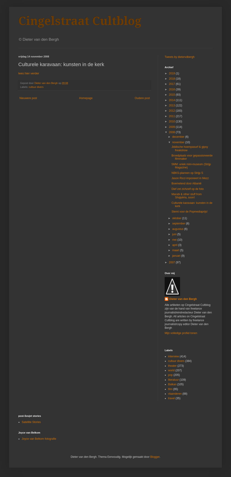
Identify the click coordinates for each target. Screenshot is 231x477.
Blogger (155, 456)
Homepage (86, 98)
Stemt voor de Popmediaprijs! (189, 211)
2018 (172, 78)
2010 (172, 121)
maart (176, 250)
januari (176, 255)
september (179, 223)
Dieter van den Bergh (183, 299)
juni (174, 234)
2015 (172, 94)
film (170, 389)
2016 (172, 89)
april (175, 245)
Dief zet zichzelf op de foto (188, 189)
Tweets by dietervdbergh (180, 57)
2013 (172, 105)
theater (172, 365)
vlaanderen (175, 393)
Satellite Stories (31, 422)
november (178, 142)
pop (170, 375)
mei (174, 239)
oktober (177, 218)
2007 (172, 262)
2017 (172, 84)
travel (171, 398)
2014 (172, 100)
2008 (172, 132)
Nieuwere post (28, 98)
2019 (172, 73)
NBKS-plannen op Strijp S (187, 173)
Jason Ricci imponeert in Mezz (190, 178)
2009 (172, 127)
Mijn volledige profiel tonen (181, 333)
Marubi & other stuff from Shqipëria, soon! (187, 196)
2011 (172, 116)
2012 (172, 110)
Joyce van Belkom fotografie (39, 438)
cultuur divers (36, 87)
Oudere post (142, 98)
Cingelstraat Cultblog (79, 21)
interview (173, 356)
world (171, 370)
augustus (178, 229)
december (178, 136)
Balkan (172, 384)
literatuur (173, 379)
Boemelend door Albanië (186, 183)
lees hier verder (28, 73)
